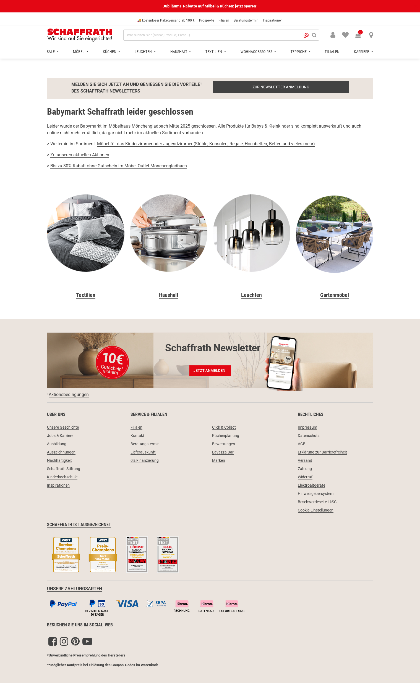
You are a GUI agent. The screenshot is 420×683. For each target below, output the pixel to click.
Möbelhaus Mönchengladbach (138, 126)
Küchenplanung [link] (225, 435)
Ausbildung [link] (56, 444)
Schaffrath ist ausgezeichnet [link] (79, 524)
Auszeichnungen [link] (61, 452)
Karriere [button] (362, 51)
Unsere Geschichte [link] (63, 427)
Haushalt (168, 295)
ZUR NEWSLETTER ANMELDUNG (280, 87)
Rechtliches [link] (311, 414)
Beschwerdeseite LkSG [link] (317, 502)
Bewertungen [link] (223, 444)
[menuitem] (342, 34)
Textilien (85, 295)
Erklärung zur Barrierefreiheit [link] (322, 452)
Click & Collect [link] (224, 427)
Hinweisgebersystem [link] (315, 493)
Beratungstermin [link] (145, 444)
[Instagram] (64, 641)
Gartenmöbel (334, 295)
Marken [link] (218, 460)
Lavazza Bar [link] (223, 452)
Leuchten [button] (144, 51)
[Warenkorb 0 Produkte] (360, 36)
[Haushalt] (168, 234)
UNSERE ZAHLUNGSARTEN (74, 588)
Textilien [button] (214, 51)
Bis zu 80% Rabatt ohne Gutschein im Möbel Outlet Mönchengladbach (118, 165)
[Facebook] (52, 641)
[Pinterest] (75, 641)
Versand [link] (305, 460)
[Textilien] (85, 234)
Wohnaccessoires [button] (257, 51)
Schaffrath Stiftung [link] (63, 468)
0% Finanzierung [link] (145, 460)
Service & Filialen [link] (149, 414)
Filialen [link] (136, 427)
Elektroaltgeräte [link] (311, 485)
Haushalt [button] (179, 51)
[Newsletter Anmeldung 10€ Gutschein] (210, 360)
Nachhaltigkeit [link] (59, 460)
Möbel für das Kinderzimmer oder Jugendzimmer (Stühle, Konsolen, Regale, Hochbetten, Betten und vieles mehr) (206, 143)
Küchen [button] (110, 51)
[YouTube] (87, 641)
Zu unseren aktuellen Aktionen (79, 154)
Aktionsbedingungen (69, 394)
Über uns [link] (56, 414)
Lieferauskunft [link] (143, 452)
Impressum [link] (307, 427)
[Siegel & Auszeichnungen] (210, 555)
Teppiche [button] (299, 51)
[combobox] (221, 35)
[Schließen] (416, 6)
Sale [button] (51, 51)
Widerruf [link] (305, 477)
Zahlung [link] (305, 468)
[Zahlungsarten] (210, 607)
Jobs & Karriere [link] (60, 435)
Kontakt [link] (137, 435)
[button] (306, 35)
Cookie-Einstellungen (315, 510)
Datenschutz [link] (309, 435)
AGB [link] (302, 444)
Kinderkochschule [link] (62, 477)
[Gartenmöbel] (334, 234)
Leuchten (251, 295)
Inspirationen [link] (58, 485)
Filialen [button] (332, 51)
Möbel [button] (79, 51)
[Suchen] (314, 35)
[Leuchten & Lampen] (251, 234)
